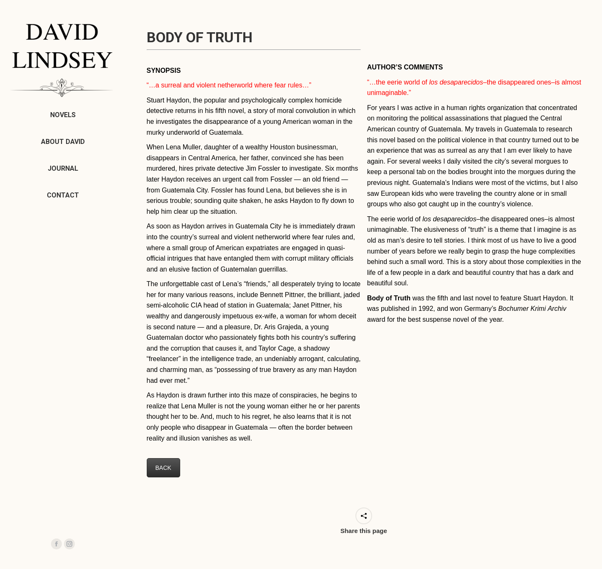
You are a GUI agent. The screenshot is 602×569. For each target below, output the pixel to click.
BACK (163, 467)
